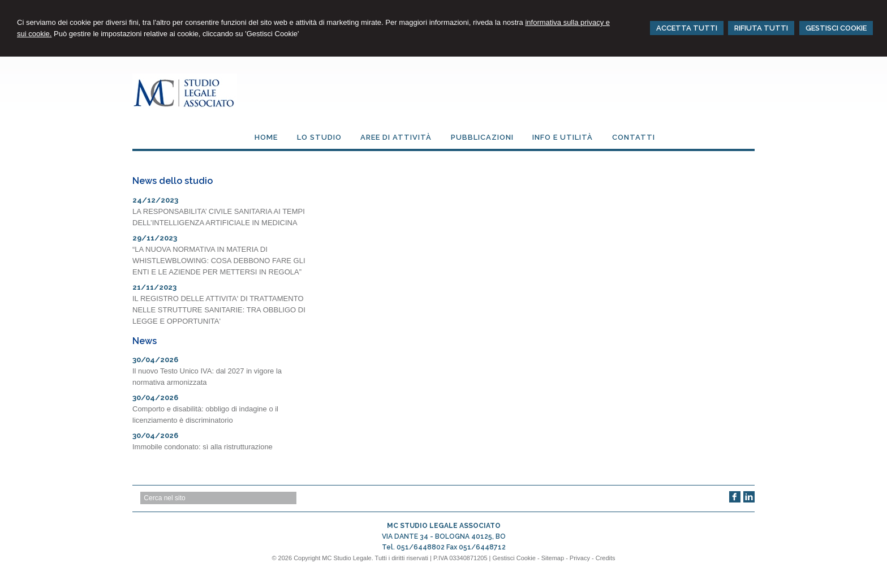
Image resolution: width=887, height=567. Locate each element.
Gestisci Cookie (514, 558)
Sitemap (552, 558)
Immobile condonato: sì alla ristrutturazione (202, 447)
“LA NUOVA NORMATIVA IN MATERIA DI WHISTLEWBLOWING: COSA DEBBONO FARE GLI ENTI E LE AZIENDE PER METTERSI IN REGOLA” (218, 260)
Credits (605, 558)
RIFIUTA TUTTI (761, 28)
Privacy (580, 558)
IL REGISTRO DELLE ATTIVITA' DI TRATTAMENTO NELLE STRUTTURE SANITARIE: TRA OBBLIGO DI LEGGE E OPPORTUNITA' (218, 309)
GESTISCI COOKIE (836, 28)
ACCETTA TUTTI (686, 28)
